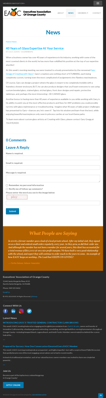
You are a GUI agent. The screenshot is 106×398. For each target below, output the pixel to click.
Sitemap (34, 296)
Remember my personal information (25, 185)
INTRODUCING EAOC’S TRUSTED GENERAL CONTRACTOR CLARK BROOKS (40, 322)
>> (4, 339)
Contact (97, 13)
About (61, 13)
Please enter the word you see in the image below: (30, 195)
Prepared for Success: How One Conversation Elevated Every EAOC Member (40, 346)
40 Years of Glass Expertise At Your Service (35, 48)
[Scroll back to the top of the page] (100, 395)
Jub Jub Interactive (39, 395)
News (70, 13)
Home (8, 42)
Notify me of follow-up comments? (24, 189)
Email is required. (14, 163)
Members (83, 13)
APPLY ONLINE (13, 385)
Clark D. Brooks (73, 326)
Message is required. (16, 172)
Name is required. (14, 153)
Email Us (6, 292)
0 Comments (27, 52)
